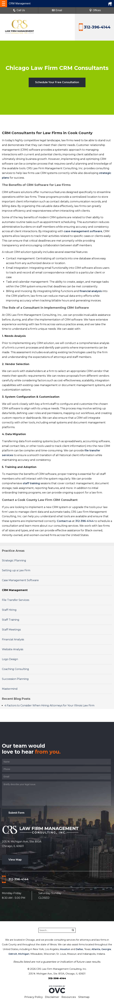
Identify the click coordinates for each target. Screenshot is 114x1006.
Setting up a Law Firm (16, 570)
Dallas (79, 949)
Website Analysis (12, 649)
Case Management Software (20, 580)
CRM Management (15, 590)
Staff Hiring (9, 609)
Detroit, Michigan (19, 953)
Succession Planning (15, 678)
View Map (15, 859)
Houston (65, 949)
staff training (31, 483)
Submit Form (16, 812)
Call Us (19, 10)
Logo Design (10, 659)
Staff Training (10, 619)
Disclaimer (52, 997)
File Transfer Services (15, 600)
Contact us (64, 521)
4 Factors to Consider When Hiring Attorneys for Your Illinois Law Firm (49, 705)
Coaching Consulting (15, 669)
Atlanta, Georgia (101, 949)
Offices (95, 10)
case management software (83, 231)
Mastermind (9, 688)
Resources (69, 997)
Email (57, 10)
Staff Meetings (11, 629)
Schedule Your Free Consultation (57, 82)
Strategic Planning (14, 560)
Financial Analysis (13, 639)
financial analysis (91, 291)
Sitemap (84, 997)
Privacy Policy (33, 997)
